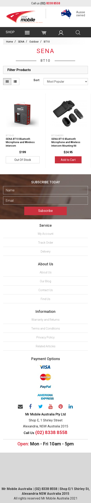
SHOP (10, 32)
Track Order (45, 242)
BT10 (47, 41)
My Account (45, 233)
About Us (46, 272)
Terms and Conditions (45, 328)
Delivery (46, 251)
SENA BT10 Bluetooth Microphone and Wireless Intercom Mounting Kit (65, 142)
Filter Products (19, 70)
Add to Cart (68, 159)
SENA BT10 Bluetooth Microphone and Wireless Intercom (20, 142)
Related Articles (45, 346)
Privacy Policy (45, 337)
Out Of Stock (22, 159)
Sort (36, 80)
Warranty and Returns (45, 319)
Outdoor (34, 41)
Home (9, 41)
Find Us (45, 299)
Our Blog (45, 281)
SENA (21, 41)
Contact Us (45, 290)
